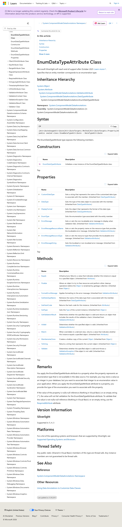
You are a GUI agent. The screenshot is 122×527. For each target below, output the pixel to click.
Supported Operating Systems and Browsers (56, 439)
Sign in (116, 3)
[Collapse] (28, 23)
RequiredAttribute (45, 403)
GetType (44, 310)
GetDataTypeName (48, 298)
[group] (78, 132)
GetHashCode (46, 305)
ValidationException (66, 351)
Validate (44, 348)
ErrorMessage (46, 221)
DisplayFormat (46, 209)
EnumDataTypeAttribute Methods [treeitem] (20, 49)
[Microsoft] (4, 3)
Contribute (44, 516)
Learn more (99, 69)
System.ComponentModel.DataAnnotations (67, 105)
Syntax (41, 44)
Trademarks (103, 516)
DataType (44, 201)
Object (78, 286)
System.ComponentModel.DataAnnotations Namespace (64, 23)
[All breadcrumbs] (39, 23)
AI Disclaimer (8, 516)
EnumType (45, 216)
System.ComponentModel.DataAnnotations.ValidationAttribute (66, 93)
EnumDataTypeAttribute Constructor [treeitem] (20, 43)
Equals (43, 276)
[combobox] (17, 29)
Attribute (90, 278)
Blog (34, 516)
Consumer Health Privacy (71, 516)
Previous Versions (22, 516)
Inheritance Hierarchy (47, 40)
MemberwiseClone (48, 339)
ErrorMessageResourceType (51, 235)
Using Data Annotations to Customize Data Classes (59, 488)
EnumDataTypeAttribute (52, 164)
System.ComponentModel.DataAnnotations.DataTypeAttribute (66, 96)
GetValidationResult (48, 314)
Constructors (44, 47)
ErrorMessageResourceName (52, 228)
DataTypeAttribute (108, 197)
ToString (44, 344)
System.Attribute (45, 89)
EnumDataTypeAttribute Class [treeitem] (20, 36)
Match (43, 332)
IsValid (43, 324)
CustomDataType (47, 194)
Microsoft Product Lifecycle (70, 11)
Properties (43, 50)
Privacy (54, 516)
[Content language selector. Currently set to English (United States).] (14, 510)
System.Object (43, 86)
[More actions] (117, 23)
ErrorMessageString (48, 243)
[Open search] (110, 3)
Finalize (44, 283)
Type (68, 310)
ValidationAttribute (96, 223)
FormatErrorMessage (49, 293)
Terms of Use (91, 516)
